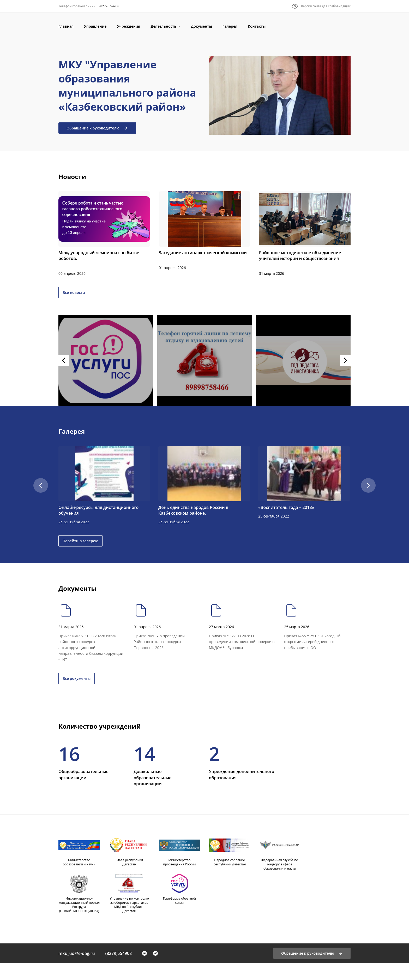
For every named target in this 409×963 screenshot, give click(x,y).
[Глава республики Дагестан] (129, 852)
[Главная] (66, 26)
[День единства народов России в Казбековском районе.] (204, 485)
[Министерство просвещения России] (179, 852)
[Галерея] (230, 26)
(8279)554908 (118, 953)
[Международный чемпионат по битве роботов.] (104, 233)
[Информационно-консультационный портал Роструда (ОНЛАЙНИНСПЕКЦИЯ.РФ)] (79, 895)
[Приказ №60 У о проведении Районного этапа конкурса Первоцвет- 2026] (167, 627)
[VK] (144, 953)
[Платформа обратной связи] (179, 891)
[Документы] (201, 26)
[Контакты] (257, 26)
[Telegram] (155, 953)
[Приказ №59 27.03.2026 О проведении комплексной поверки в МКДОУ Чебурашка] (242, 627)
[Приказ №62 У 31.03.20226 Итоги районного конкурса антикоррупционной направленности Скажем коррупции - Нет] (91, 632)
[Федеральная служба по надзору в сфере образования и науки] (279, 854)
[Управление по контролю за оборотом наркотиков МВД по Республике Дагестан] (129, 895)
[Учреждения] (128, 26)
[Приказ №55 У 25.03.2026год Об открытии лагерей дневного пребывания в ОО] (317, 627)
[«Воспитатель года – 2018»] (304, 482)
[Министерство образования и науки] (79, 852)
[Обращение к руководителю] (312, 953)
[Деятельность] (165, 26)
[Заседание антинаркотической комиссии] (204, 231)
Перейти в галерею (80, 540)
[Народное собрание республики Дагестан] (229, 852)
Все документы (77, 678)
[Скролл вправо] (368, 485)
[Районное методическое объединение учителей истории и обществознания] (305, 233)
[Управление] (95, 26)
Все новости (74, 292)
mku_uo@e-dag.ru (76, 953)
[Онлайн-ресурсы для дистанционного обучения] (104, 485)
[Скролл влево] (40, 485)
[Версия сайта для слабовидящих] (321, 6)
